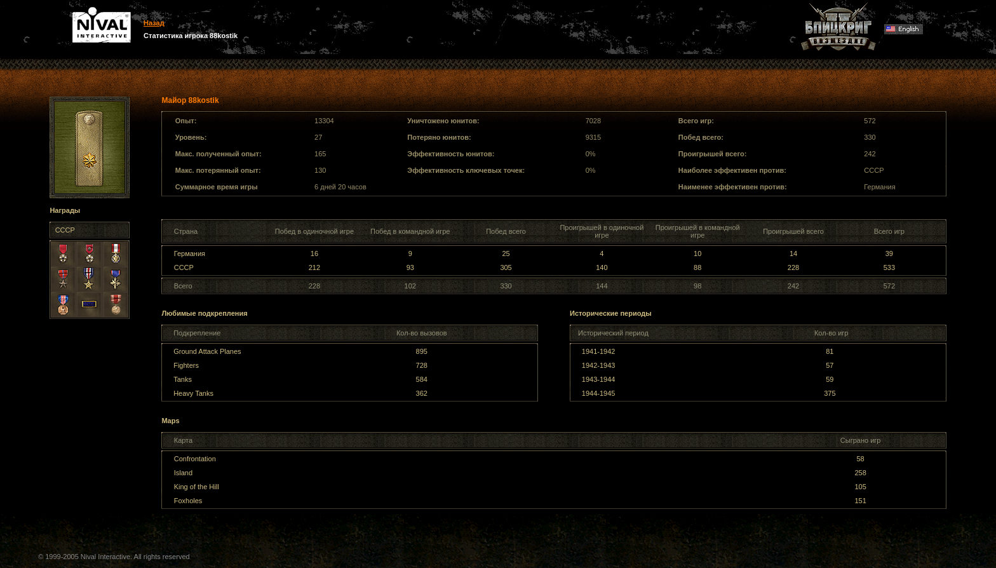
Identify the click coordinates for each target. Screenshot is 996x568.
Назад (154, 23)
